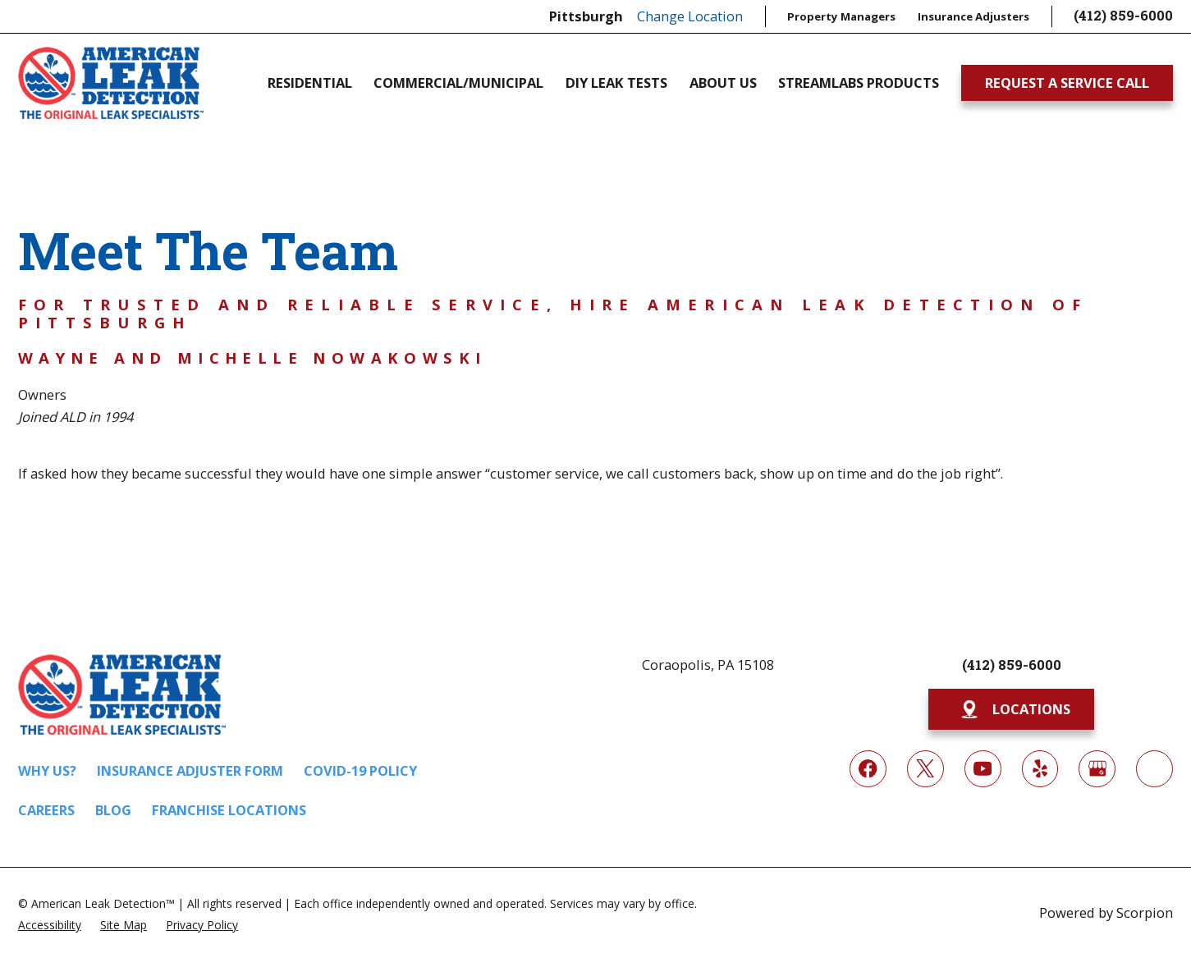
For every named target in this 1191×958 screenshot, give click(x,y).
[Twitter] (925, 768)
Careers (46, 809)
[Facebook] (868, 768)
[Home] (111, 82)
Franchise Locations (229, 809)
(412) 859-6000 (1123, 16)
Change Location (690, 16)
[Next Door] (1154, 768)
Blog (113, 809)
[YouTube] (982, 768)
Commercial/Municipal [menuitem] (458, 83)
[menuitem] (49, 923)
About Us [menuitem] (723, 83)
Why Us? (47, 770)
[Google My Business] (1097, 768)
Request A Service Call (1067, 82)
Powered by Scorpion (1106, 912)
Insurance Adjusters (973, 16)
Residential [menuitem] (310, 83)
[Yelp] (1040, 768)
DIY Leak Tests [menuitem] (616, 83)
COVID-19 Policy (360, 770)
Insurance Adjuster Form (190, 770)
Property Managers (841, 16)
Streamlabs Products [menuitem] (858, 83)
